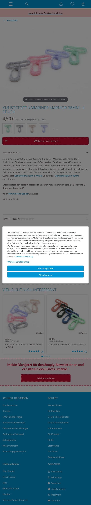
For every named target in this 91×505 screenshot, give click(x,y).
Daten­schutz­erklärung (24, 256)
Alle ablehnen (45, 274)
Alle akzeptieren (45, 268)
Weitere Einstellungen (18, 261)
